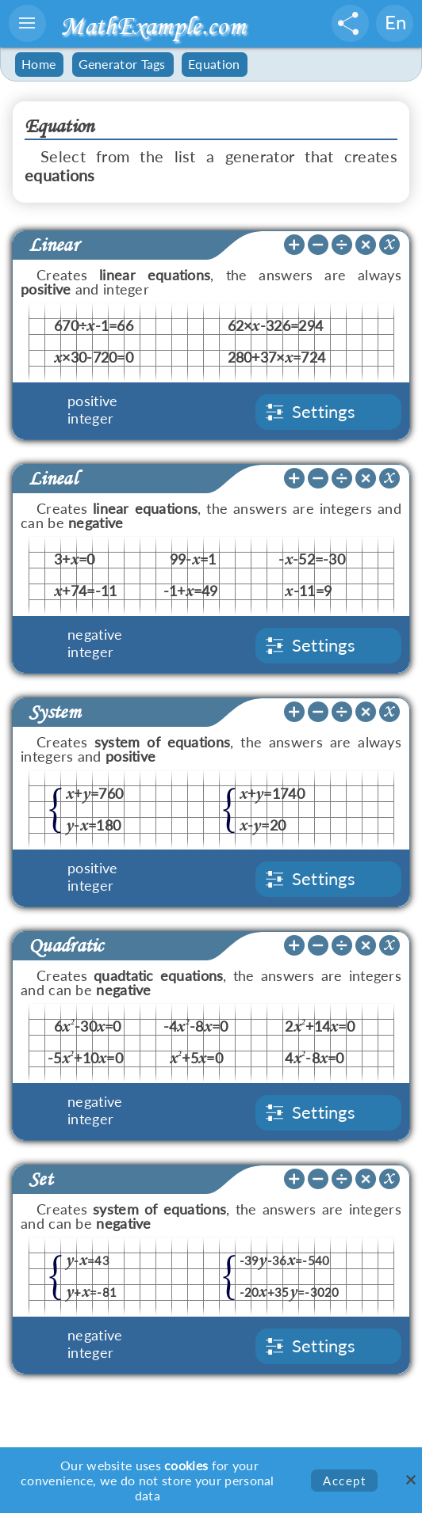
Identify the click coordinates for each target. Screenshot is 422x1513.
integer (90, 418)
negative (94, 634)
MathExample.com (152, 26)
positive (92, 400)
